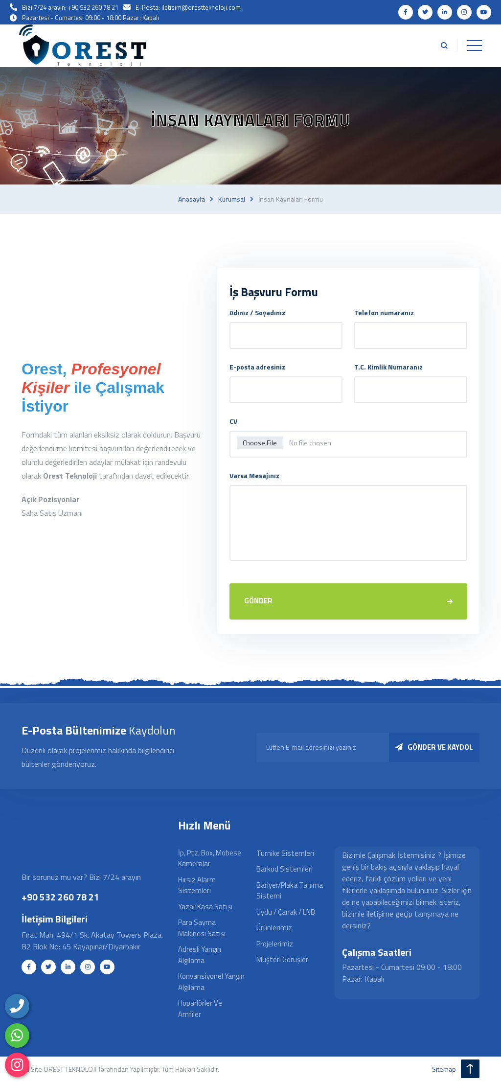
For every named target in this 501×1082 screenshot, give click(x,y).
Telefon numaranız (384, 312)
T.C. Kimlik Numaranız (388, 367)
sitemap (444, 1069)
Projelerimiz (274, 944)
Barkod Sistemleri (284, 869)
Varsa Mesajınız (254, 475)
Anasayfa (191, 199)
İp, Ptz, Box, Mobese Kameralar (209, 859)
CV (233, 421)
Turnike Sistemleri (285, 853)
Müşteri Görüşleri (283, 960)
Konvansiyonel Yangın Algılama (211, 982)
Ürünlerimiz (274, 928)
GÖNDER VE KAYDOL (434, 748)
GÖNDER (348, 601)
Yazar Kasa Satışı (205, 907)
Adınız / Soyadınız (257, 312)
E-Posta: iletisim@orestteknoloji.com (188, 7)
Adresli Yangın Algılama (199, 955)
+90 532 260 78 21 (60, 898)
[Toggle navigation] (474, 46)
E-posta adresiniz (257, 367)
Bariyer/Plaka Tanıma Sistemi (289, 891)
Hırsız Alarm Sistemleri (197, 886)
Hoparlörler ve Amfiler (200, 1009)
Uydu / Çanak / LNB (285, 912)
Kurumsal (231, 199)
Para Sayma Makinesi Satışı (202, 929)
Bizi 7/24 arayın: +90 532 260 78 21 (70, 7)
